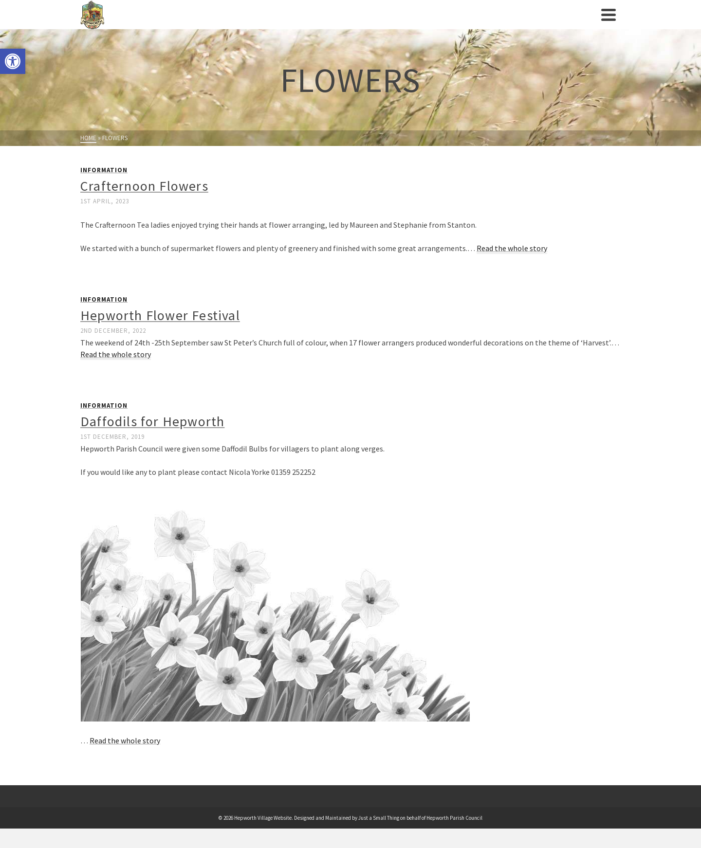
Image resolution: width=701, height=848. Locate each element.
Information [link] (104, 170)
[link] (12, 61)
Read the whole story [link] (512, 248)
